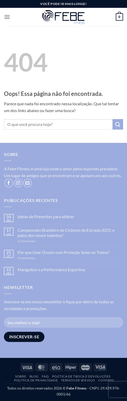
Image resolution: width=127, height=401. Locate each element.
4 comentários (32, 258)
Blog (34, 376)
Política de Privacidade (36, 380)
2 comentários (34, 241)
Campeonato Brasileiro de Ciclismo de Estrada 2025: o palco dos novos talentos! (66, 232)
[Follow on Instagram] (18, 183)
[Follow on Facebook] (8, 183)
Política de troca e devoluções (81, 376)
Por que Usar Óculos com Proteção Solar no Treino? (63, 252)
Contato (106, 380)
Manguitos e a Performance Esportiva (51, 269)
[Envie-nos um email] (27, 183)
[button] (7, 16)
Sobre (20, 376)
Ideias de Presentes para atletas (46, 216)
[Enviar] (118, 124)
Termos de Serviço (78, 380)
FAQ (45, 376)
